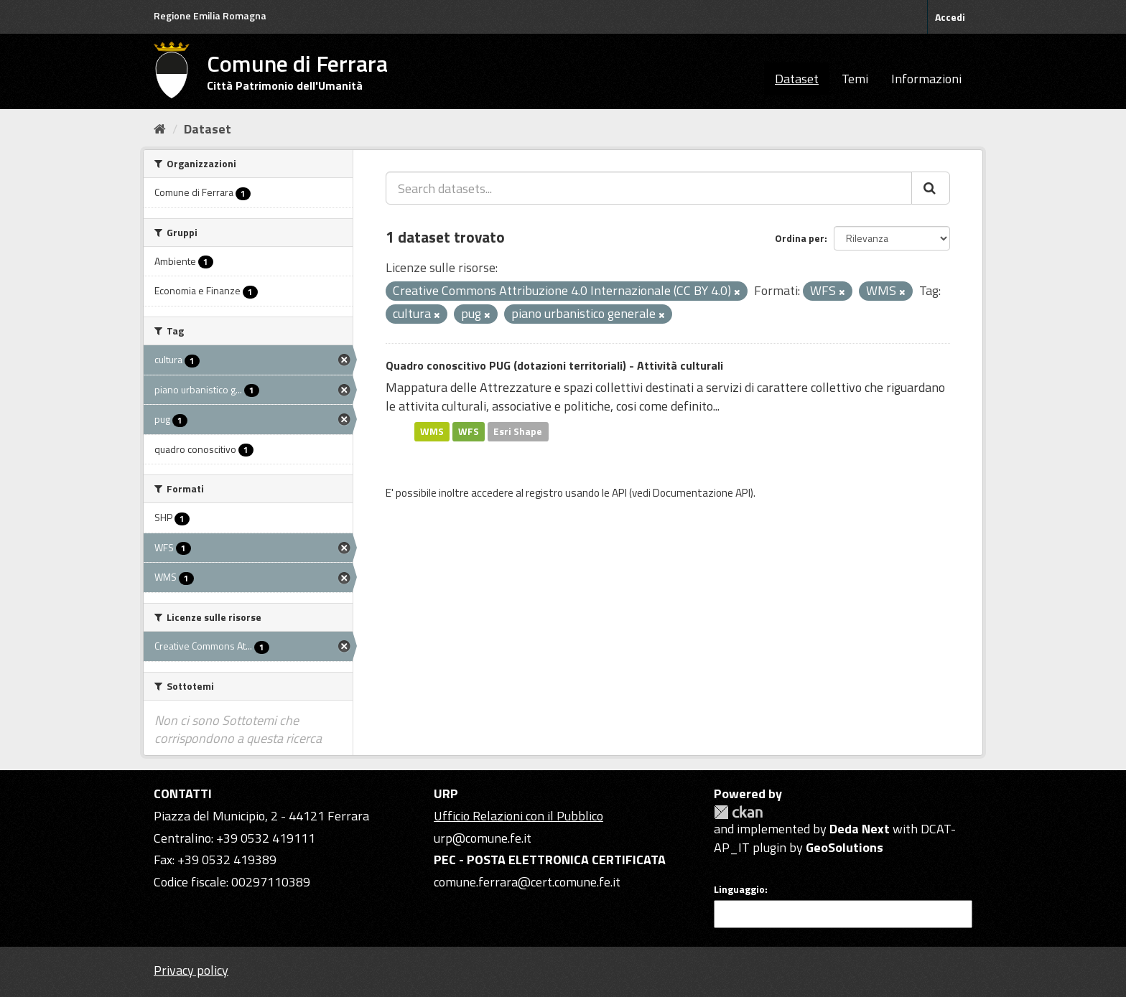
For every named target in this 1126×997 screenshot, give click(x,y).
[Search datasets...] (649, 188)
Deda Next (859, 828)
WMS (432, 431)
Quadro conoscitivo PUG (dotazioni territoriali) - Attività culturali (554, 365)
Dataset (797, 78)
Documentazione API (701, 493)
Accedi (950, 16)
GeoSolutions (844, 847)
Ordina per (799, 237)
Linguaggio (739, 889)
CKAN (738, 812)
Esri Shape (517, 431)
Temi (855, 78)
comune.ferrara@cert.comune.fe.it (527, 881)
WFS (468, 431)
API (619, 493)
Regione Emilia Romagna (210, 15)
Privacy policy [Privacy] (191, 970)
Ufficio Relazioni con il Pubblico (518, 815)
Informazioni (926, 78)
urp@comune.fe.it (482, 838)
